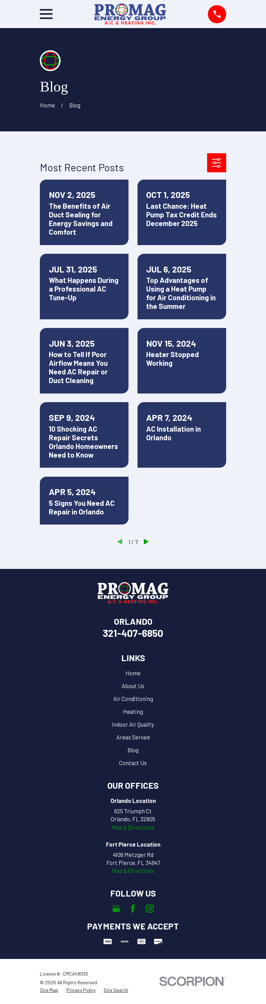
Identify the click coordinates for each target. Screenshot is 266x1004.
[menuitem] (49, 990)
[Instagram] (150, 908)
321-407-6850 (133, 633)
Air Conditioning (133, 698)
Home (133, 672)
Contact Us (133, 762)
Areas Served (133, 737)
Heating (133, 711)
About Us (133, 685)
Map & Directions (133, 827)
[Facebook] (133, 908)
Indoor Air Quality (133, 724)
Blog (133, 749)
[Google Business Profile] (116, 908)
